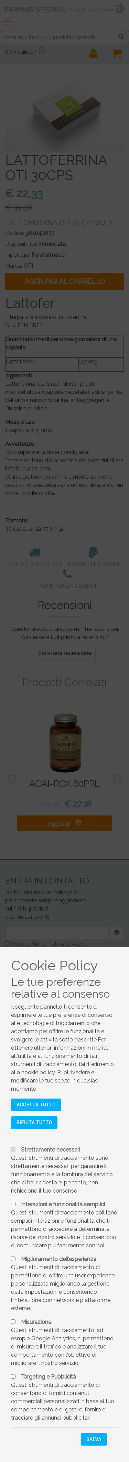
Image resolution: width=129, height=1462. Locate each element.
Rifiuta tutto (34, 1122)
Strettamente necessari (50, 1149)
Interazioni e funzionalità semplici (63, 1204)
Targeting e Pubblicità (48, 1376)
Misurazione (36, 1322)
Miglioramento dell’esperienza (58, 1259)
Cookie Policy (54, 965)
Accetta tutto (36, 1104)
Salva (93, 1439)
